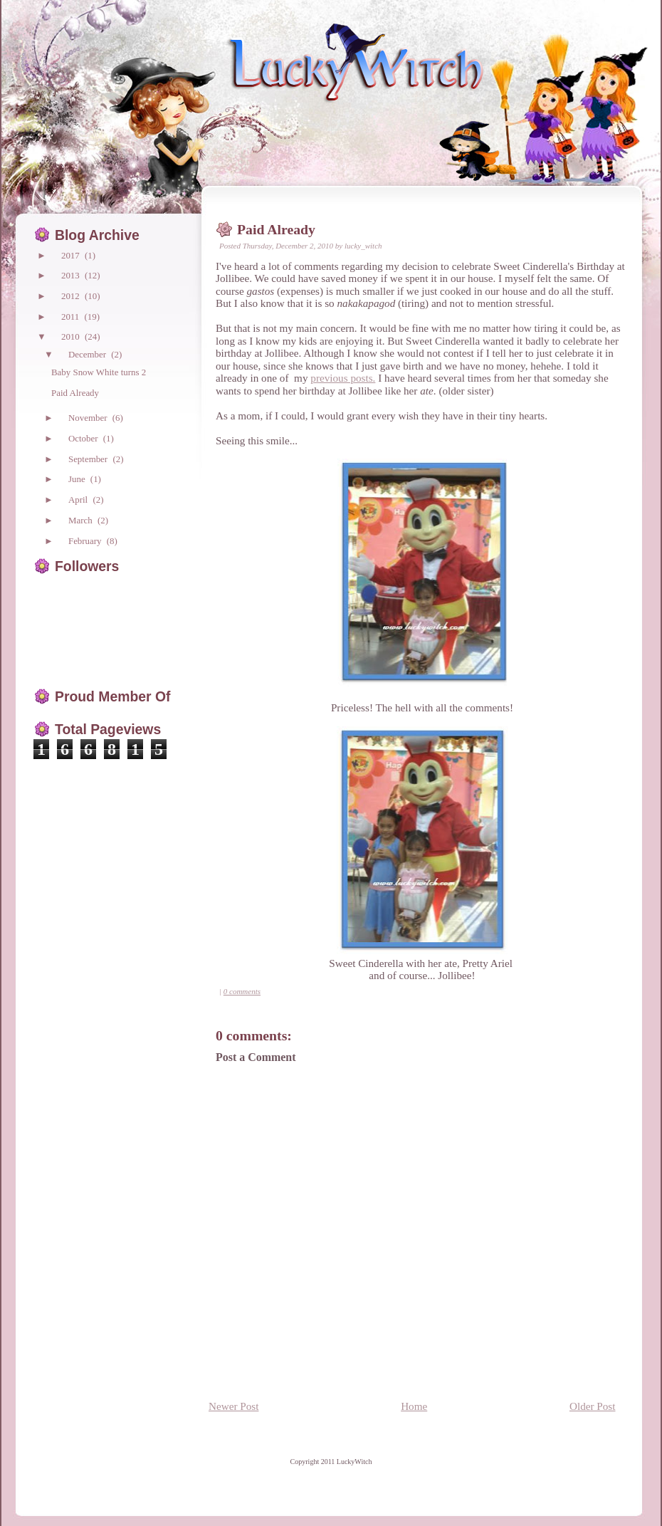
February (86, 540)
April (79, 499)
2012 (71, 296)
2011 (71, 316)
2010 (71, 336)
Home (414, 1406)
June (78, 479)
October (84, 438)
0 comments (242, 991)
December (88, 354)
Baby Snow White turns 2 (98, 372)
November (89, 417)
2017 (71, 255)
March (81, 520)
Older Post (592, 1406)
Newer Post (233, 1406)
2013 (71, 275)
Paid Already (276, 229)
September (89, 459)
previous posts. (342, 378)
